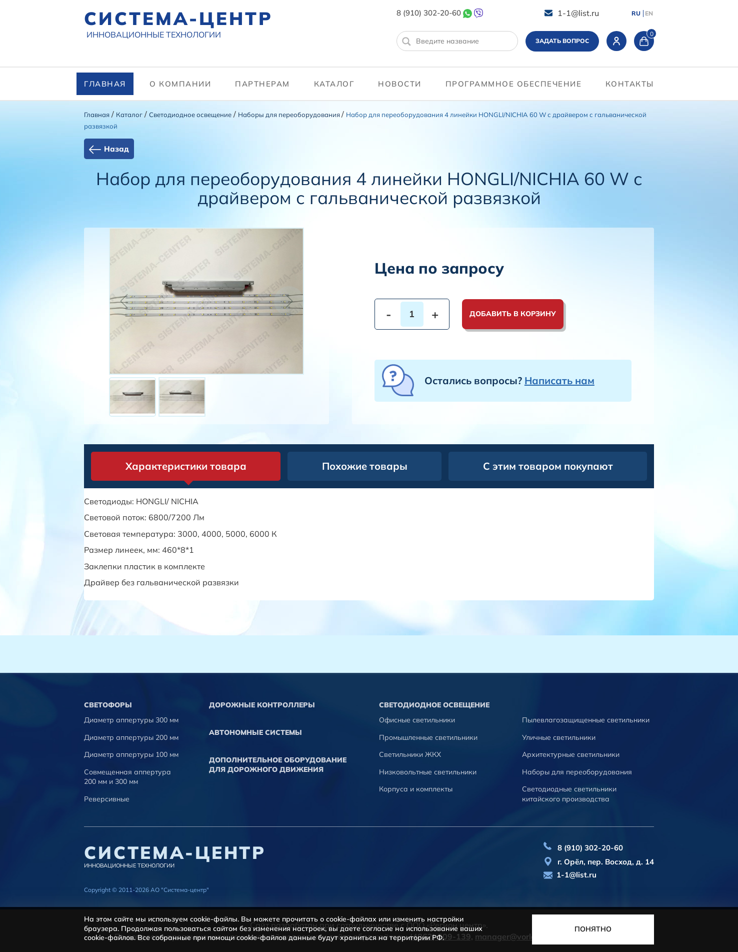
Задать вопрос (562, 41)
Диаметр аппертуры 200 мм (131, 737)
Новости (400, 84)
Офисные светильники (417, 719)
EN (649, 13)
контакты (630, 84)
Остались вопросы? (509, 380)
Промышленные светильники (428, 737)
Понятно (593, 928)
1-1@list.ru (578, 13)
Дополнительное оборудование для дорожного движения (277, 764)
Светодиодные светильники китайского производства (569, 793)
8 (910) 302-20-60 (428, 13)
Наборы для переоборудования (290, 115)
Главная (105, 84)
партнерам (262, 84)
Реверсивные (107, 798)
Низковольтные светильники (427, 771)
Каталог (334, 84)
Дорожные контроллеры (262, 704)
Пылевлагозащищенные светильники (586, 719)
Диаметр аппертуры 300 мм (131, 719)
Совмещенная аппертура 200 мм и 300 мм (127, 776)
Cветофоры (108, 704)
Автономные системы (255, 732)
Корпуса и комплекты (415, 788)
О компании (180, 84)
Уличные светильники (559, 737)
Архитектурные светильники (571, 754)
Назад (116, 149)
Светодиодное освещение (190, 115)
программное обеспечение (514, 84)
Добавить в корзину (513, 313)
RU (636, 13)
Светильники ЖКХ (410, 754)
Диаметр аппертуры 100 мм (131, 754)
